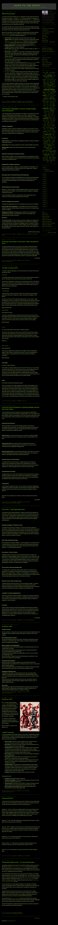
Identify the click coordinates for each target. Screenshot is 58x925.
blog (55, 79)
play (52, 131)
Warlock (43, 157)
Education (52, 96)
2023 (44, 175)
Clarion (44, 86)
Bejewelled (44, 79)
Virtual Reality (46, 154)
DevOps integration (15, 898)
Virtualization (52, 154)
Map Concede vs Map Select (48, 51)
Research (53, 138)
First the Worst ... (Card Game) (48, 41)
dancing (47, 92)
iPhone (49, 115)
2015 (44, 189)
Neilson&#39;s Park (49, 127)
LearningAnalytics (53, 120)
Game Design (25, 102)
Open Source (49, 130)
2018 (44, 183)
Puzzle (54, 135)
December (46, 169)
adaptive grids (19, 41)
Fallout (47, 101)
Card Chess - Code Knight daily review (13, 509)
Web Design (45, 158)
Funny (53, 105)
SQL (52, 143)
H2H (48, 110)
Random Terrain (49, 137)
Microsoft (9, 913)
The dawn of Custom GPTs (10, 268)
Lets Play (48, 121)
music (53, 125)
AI (26, 101)
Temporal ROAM (10, 41)
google (45, 110)
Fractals (50, 105)
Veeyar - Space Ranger (47, 62)
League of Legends (46, 120)
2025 (44, 167)
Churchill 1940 (5, 291)
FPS (47, 105)
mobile (51, 124)
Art (54, 76)
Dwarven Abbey (8, 57)
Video (54, 153)
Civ (54, 85)
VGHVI (51, 153)
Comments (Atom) (11, 920)
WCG (50, 157)
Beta (48, 79)
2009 (44, 200)
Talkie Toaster (5, 345)
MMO (48, 124)
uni (48, 153)
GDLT (50, 108)
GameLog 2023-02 (7, 798)
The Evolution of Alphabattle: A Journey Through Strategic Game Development (19, 109)
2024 (44, 174)
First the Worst (18, 102)
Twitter (46, 153)
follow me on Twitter (52, 232)
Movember (49, 125)
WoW (48, 161)
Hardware (52, 110)
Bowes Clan (44, 212)
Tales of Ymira (45, 61)
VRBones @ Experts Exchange (48, 223)
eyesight (51, 99)
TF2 (53, 145)
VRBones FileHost (46, 216)
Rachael (43, 137)
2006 (44, 206)
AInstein (3, 327)
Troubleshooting (52, 151)
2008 (44, 202)
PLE (55, 131)
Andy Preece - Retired (46, 64)
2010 (44, 198)
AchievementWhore (52, 72)
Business (44, 82)
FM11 (44, 105)
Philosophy (45, 131)
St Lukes (48, 144)
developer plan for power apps (27, 878)
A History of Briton (46, 66)
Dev (27, 101)
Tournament (49, 148)
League (54, 118)
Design (44, 95)
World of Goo (52, 160)
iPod (52, 115)
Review (44, 140)
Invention (45, 115)
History (53, 112)
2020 (44, 179)
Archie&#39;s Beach (48, 76)
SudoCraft (7, 42)
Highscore (52, 111)
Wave (47, 157)
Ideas (49, 114)
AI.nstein (20, 18)
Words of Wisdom (46, 160)
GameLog (28, 855)
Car (54, 82)
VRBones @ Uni (45, 218)
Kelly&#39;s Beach (47, 117)
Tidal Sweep (7, 71)
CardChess (8, 261)
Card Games (46, 83)
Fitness (44, 104)
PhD (53, 130)
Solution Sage (5, 310)
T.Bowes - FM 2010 (46, 57)
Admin (51, 73)
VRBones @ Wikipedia (47, 224)
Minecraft (44, 124)
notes (48, 128)
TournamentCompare (18, 913)
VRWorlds (30, 102)
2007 (44, 204)
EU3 (48, 99)
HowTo (46, 114)
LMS (54, 121)
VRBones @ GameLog (47, 226)
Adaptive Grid (46, 73)
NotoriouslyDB (45, 40)
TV (43, 153)
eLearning (45, 98)
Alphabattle (44, 75)
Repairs (49, 138)
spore (50, 143)
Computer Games (49, 89)
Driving (54, 95)
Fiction (51, 101)
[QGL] (44, 72)
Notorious (44, 38)
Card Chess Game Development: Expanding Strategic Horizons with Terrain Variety (20, 408)
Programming (47, 134)
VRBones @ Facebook (47, 219)
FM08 (51, 104)
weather (54, 157)
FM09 (54, 104)
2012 (44, 195)
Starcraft (53, 144)
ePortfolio (44, 99)
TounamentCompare (31, 62)
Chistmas (44, 85)
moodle (45, 125)
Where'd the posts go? (8, 13)
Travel (47, 151)
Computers (44, 91)
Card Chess (44, 35)
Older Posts (37, 918)
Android (54, 75)
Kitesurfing (45, 118)
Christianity (50, 85)
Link (51, 121)
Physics (49, 131)
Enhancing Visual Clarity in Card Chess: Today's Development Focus (20, 242)
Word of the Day (52, 158)
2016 (44, 187)
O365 (45, 130)
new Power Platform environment (18, 866)
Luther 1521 (4, 274)
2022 (44, 177)
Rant (55, 137)
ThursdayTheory (46, 147)
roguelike (48, 140)
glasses (54, 108)
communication (50, 88)
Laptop (50, 118)
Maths (48, 122)
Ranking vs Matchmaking (47, 49)
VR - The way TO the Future (48, 31)
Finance (54, 101)
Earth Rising (44, 59)
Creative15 (49, 91)
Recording (45, 138)
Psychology (50, 135)
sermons (46, 141)
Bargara (52, 78)
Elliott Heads (52, 98)
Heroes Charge (47, 111)
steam (45, 145)
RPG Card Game (45, 33)
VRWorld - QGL (45, 214)
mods (54, 124)
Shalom (31, 19)
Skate (50, 141)
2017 (44, 185)
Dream (51, 95)
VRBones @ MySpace (46, 221)
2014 (44, 191)
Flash (48, 104)
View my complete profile (48, 22)
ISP (54, 115)
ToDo (51, 147)
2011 (44, 197)
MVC (44, 127)
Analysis (49, 75)
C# (47, 82)
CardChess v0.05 (7, 699)
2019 (44, 181)
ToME (54, 147)
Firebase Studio (5, 35)
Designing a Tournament (47, 48)
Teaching (50, 145)
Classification (48, 86)
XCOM (50, 161)
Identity (52, 114)
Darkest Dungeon (51, 94)
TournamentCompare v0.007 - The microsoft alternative (18, 862)
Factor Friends (45, 36)
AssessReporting (47, 78)
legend (44, 121)
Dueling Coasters (32, 45)
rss (51, 140)
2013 (44, 193)
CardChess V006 (7, 626)
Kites (53, 117)
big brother (51, 79)
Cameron (51, 82)
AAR (47, 72)
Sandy (54, 140)
